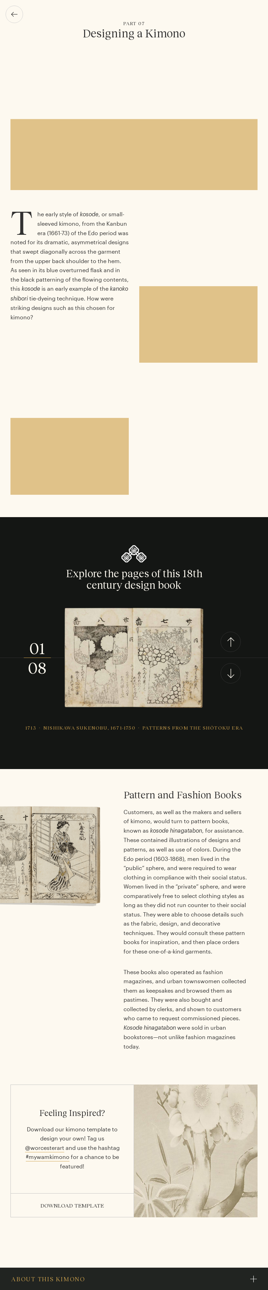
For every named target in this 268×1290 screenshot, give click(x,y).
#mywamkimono (47, 1156)
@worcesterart (44, 1147)
